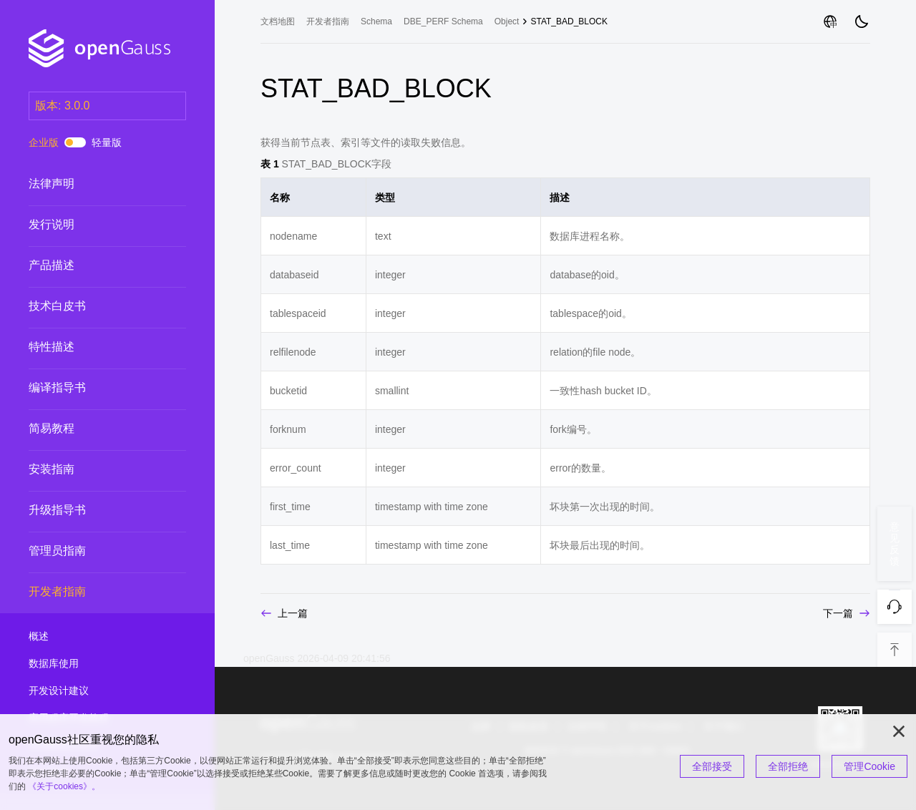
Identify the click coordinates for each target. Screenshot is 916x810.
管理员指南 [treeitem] (93, 551)
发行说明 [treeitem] (93, 224)
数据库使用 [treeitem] (93, 664)
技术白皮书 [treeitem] (93, 306)
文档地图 (277, 21)
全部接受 (712, 766)
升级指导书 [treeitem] (93, 510)
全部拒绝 (788, 766)
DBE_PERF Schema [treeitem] (443, 21)
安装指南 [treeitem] (93, 469)
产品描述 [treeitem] (93, 265)
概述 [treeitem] (93, 636)
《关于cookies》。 (64, 786)
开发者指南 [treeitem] (93, 591)
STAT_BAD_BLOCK (569, 21)
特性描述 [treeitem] (93, 347)
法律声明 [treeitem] (93, 183)
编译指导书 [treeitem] (93, 387)
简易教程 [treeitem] (93, 428)
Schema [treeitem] (376, 21)
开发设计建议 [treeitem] (93, 691)
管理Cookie (869, 766)
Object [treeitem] (507, 21)
